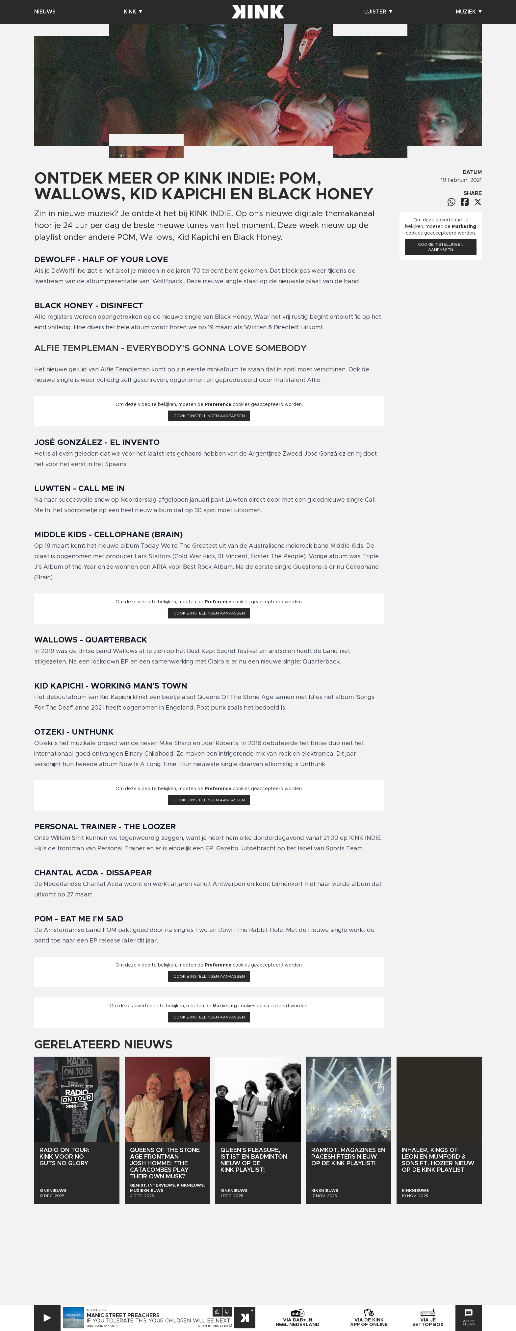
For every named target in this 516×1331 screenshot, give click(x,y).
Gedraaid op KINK (102, 1325)
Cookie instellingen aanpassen (209, 416)
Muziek (469, 11)
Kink (133, 11)
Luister (378, 11)
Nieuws (45, 11)
